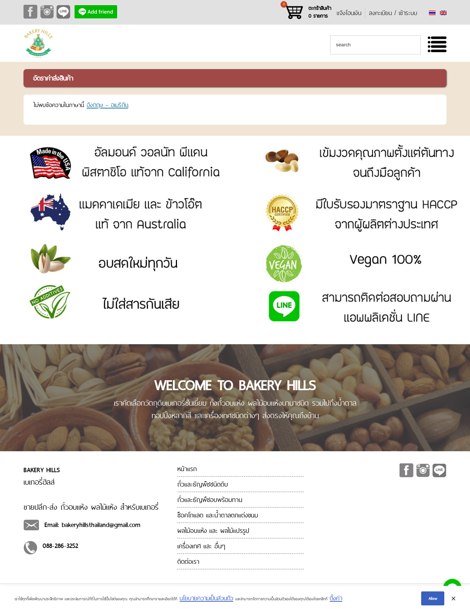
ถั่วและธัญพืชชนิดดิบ (202, 484)
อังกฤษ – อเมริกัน (107, 105)
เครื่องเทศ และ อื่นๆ (201, 546)
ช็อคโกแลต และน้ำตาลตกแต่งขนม (217, 515)
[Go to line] (452, 588)
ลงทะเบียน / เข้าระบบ (393, 13)
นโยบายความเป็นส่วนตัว (206, 601)
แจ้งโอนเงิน (349, 13)
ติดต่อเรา (188, 561)
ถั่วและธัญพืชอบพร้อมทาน (209, 499)
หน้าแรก (187, 468)
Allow (433, 601)
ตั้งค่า (336, 601)
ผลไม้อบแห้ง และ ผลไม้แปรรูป (213, 530)
